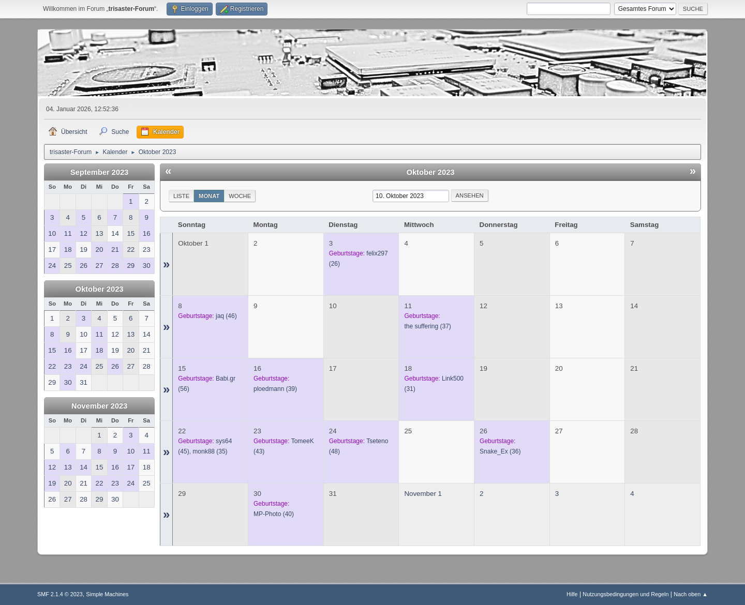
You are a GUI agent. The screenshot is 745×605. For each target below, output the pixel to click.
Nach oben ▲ (691, 594)
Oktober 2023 (100, 289)
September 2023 (99, 172)
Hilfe (572, 594)
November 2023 (99, 406)
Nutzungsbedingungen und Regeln (625, 594)
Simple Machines (107, 594)
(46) (226, 316)
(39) (275, 388)
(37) (427, 326)
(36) (500, 451)
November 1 (423, 493)
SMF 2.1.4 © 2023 (60, 594)
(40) (274, 514)
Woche (240, 196)
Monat (209, 196)
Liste (181, 196)
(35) (209, 451)
